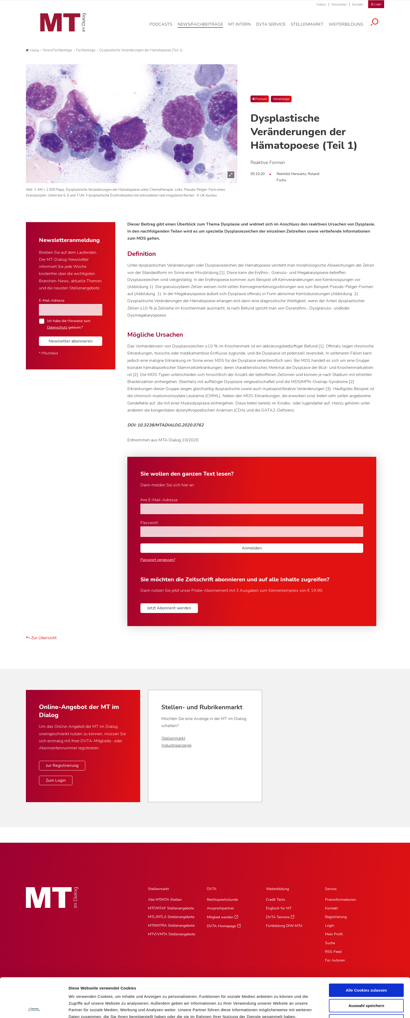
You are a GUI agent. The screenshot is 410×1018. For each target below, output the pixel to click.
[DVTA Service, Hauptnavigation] (274, 27)
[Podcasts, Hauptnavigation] (164, 27)
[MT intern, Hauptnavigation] (243, 27)
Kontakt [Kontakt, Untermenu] (331, 908)
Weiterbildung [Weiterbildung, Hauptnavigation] (277, 888)
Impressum (108, 990)
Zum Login (56, 780)
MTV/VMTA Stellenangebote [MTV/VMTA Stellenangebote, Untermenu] (171, 934)
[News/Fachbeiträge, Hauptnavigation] (204, 27)
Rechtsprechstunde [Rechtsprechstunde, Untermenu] (222, 899)
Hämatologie (281, 99)
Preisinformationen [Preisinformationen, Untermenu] (340, 899)
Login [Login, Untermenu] (329, 925)
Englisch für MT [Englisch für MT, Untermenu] (279, 908)
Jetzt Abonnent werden (169, 608)
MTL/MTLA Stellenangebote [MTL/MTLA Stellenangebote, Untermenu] (171, 916)
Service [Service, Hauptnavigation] (331, 888)
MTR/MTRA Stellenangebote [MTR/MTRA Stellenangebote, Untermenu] (171, 925)
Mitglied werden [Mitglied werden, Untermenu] (220, 917)
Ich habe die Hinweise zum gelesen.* (68, 324)
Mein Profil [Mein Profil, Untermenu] (334, 934)
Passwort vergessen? (157, 559)
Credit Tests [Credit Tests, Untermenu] (275, 899)
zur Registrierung (62, 765)
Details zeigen (278, 1007)
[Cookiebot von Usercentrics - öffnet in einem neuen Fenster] (34, 1008)
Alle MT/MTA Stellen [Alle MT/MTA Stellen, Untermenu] (165, 899)
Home (32, 50)
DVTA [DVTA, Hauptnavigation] (212, 888)
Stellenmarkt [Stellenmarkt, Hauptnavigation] (158, 888)
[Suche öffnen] (378, 25)
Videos (321, 4)
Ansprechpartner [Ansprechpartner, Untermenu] (220, 908)
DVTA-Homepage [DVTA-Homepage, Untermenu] (221, 926)
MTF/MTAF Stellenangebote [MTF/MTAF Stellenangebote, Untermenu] (171, 908)
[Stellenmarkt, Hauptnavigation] (311, 27)
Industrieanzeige (176, 745)
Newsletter (339, 4)
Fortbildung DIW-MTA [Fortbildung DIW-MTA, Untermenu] (284, 925)
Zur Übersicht (41, 638)
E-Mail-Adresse (51, 300)
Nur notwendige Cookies (366, 981)
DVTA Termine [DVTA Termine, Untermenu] (277, 917)
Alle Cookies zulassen (366, 951)
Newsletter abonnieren (71, 341)
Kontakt (357, 4)
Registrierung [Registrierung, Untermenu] (336, 916)
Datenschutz (81, 990)
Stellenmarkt (173, 738)
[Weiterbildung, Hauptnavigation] (350, 27)
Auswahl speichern (366, 966)
